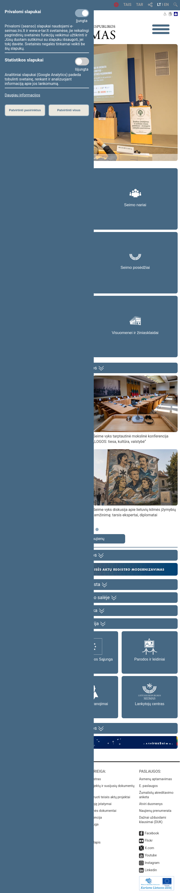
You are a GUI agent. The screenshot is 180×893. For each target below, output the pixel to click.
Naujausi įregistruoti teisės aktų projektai (100, 797)
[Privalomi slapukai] (82, 13)
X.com (149, 848)
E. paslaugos (148, 786)
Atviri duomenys (150, 804)
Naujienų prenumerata (155, 811)
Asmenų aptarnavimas (155, 779)
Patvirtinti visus (68, 110)
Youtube (151, 855)
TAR (139, 4)
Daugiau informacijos (22, 95)
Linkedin (151, 870)
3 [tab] (97, 531)
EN (166, 4)
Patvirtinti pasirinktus (25, 110)
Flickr (149, 840)
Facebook (152, 833)
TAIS (127, 4)
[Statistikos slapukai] (82, 61)
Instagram (152, 863)
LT (159, 4)
